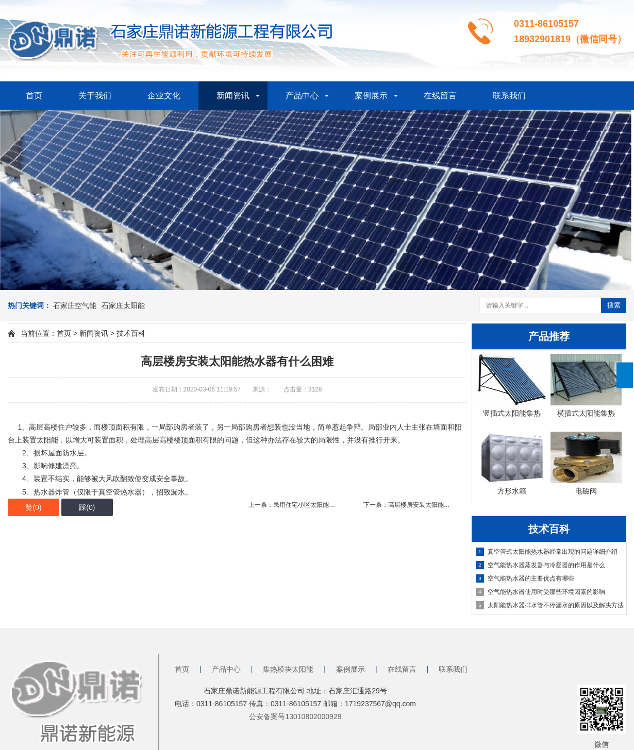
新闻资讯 (232, 95)
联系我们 (509, 95)
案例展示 (371, 95)
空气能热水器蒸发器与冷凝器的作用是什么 (540, 565)
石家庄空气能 (74, 305)
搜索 (614, 305)
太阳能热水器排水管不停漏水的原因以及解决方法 (550, 605)
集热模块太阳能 (288, 669)
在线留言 (440, 95)
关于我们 (94, 95)
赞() (33, 507)
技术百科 (130, 333)
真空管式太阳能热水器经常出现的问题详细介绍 (547, 552)
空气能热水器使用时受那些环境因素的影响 (540, 592)
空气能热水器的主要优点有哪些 (525, 578)
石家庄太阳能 (123, 305)
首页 (34, 95)
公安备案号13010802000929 (295, 716)
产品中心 (302, 95)
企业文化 (163, 95)
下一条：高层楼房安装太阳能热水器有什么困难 (428, 504)
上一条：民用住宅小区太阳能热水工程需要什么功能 (319, 504)
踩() (87, 507)
